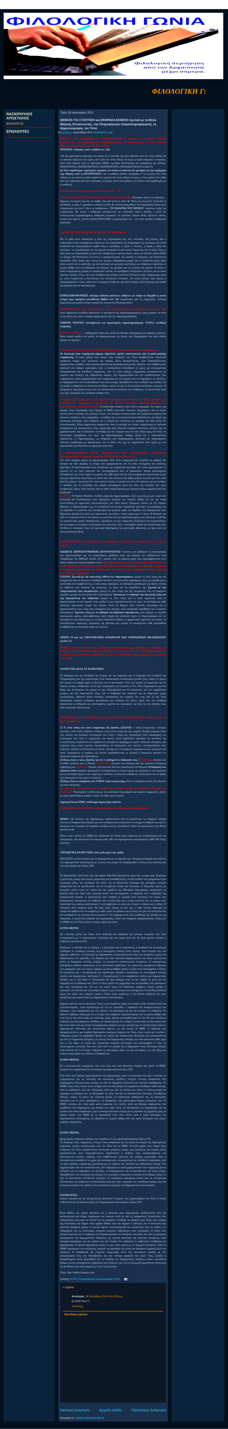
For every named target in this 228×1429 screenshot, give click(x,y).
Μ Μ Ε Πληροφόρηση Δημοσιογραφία (91, 1279)
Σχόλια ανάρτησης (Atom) (89, 1417)
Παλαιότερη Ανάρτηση (148, 1410)
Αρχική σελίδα (110, 1410)
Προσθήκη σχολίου (75, 1314)
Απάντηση (77, 1306)
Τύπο (117, 1279)
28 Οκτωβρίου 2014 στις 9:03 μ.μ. (104, 1296)
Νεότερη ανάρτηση (75, 1410)
